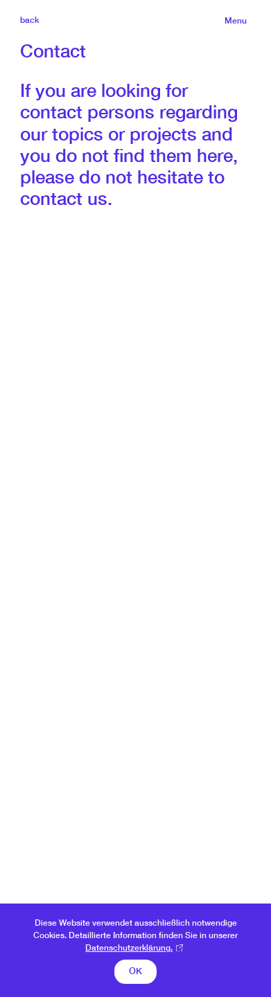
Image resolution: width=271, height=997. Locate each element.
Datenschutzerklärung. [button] (129, 947)
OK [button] (135, 971)
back (29, 20)
